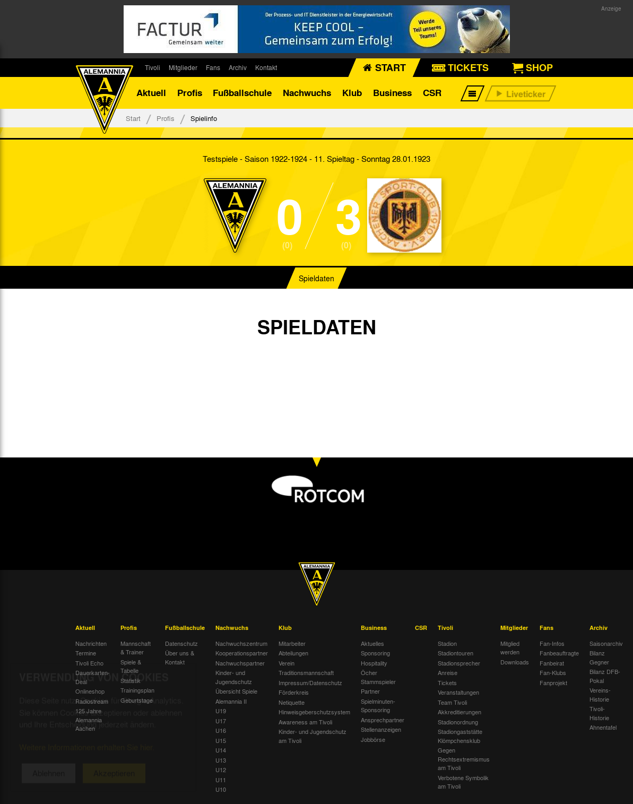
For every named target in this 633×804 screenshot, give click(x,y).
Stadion (447, 643)
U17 (220, 720)
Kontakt (266, 67)
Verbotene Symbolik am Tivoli (463, 782)
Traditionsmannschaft (306, 672)
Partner (370, 691)
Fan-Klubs (553, 672)
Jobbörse (373, 739)
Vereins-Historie (600, 694)
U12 (220, 769)
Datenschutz (181, 643)
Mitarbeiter (292, 643)
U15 (220, 740)
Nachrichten (91, 643)
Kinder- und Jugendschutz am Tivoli (312, 736)
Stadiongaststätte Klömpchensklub (460, 736)
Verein (286, 663)
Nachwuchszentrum (241, 643)
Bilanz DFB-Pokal (604, 676)
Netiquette (292, 702)
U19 (220, 710)
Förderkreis (294, 692)
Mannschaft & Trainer (135, 647)
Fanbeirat (552, 663)
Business (392, 92)
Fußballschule (242, 92)
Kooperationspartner (241, 653)
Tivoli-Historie (599, 713)
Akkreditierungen (459, 711)
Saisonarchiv (606, 643)
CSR (432, 92)
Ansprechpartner (382, 719)
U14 (220, 750)
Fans (213, 67)
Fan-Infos (552, 643)
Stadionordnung (458, 721)
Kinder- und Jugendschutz (233, 677)
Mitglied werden (509, 647)
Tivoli (152, 67)
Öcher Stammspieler (378, 677)
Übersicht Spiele (236, 691)
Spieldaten (316, 278)
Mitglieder (183, 67)
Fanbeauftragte (559, 653)
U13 (220, 760)
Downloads (514, 662)
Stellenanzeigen (381, 729)
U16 (220, 730)
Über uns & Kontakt (179, 657)
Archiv (238, 67)
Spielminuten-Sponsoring (378, 705)
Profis (189, 92)
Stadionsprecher (459, 663)
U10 (220, 789)
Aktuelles (372, 643)
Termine (85, 653)
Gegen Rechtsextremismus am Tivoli (464, 759)
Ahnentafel (603, 727)
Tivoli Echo (89, 663)
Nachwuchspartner (240, 663)
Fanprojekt (553, 682)
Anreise (447, 672)
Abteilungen (293, 653)
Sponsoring (375, 653)
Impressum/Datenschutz (310, 682)
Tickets (447, 682)
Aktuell (151, 92)
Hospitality (374, 663)
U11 (220, 779)
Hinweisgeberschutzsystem (314, 711)
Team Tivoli (452, 702)
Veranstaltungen (458, 692)
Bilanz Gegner (599, 657)
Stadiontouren (455, 653)
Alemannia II (231, 701)
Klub (352, 92)
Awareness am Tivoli (305, 721)
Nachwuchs (307, 92)
